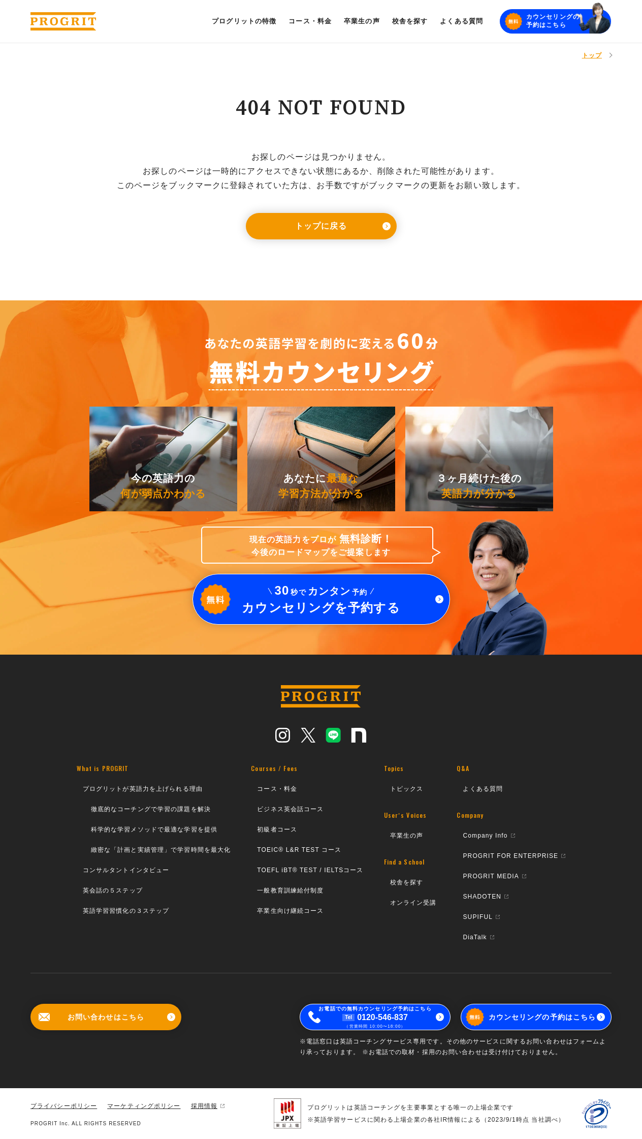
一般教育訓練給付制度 (290, 890)
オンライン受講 (413, 902)
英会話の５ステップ (113, 890)
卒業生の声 (407, 835)
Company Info (489, 835)
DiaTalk (478, 937)
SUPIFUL (481, 916)
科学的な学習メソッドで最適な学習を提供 (154, 829)
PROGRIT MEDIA (494, 876)
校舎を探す (407, 882)
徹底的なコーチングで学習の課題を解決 (151, 809)
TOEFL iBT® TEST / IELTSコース (310, 870)
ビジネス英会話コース (290, 809)
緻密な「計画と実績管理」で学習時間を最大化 (161, 849)
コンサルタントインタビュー (126, 870)
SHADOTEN (485, 896)
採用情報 (207, 1106)
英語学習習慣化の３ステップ (126, 910)
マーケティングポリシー (143, 1106)
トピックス (407, 788)
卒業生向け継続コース (290, 910)
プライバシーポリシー (63, 1106)
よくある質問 (483, 788)
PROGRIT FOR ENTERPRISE (514, 855)
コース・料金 (277, 788)
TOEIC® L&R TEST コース (299, 849)
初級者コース (277, 829)
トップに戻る (343, 226)
